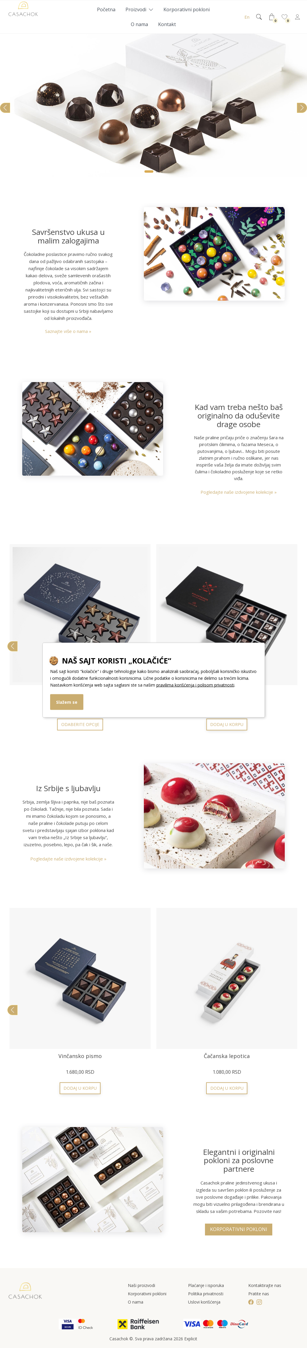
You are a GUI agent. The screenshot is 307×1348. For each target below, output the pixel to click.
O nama (139, 24)
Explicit (190, 1338)
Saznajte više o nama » (68, 331)
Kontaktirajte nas (264, 1285)
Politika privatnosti (205, 1293)
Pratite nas (258, 1293)
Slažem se (66, 702)
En (246, 17)
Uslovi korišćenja (204, 1302)
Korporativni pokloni (186, 9)
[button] (148, 171)
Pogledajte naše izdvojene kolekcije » (239, 492)
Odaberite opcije (80, 1088)
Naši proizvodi (141, 1285)
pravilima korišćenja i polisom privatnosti (195, 684)
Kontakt (167, 24)
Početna (106, 9)
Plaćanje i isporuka (206, 1285)
